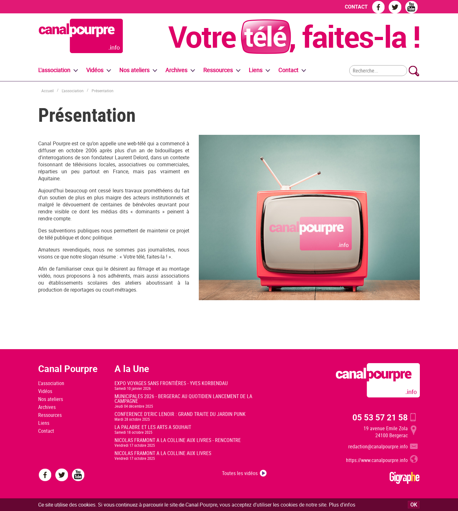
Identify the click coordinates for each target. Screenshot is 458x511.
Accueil (47, 90)
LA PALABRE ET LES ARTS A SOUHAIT (152, 427)
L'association (73, 90)
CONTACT (356, 6)
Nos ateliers (50, 399)
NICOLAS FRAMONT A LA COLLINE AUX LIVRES (162, 453)
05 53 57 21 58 (380, 417)
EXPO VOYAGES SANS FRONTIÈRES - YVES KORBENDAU (171, 383)
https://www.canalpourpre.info (377, 460)
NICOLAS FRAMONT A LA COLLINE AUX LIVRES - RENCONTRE (177, 440)
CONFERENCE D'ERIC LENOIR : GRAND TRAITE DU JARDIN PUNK (180, 414)
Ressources (50, 414)
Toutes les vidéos (240, 473)
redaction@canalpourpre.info (378, 446)
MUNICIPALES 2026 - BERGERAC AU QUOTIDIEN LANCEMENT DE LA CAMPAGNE (183, 398)
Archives (176, 70)
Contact (46, 430)
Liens (255, 70)
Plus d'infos (342, 504)
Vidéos (45, 391)
